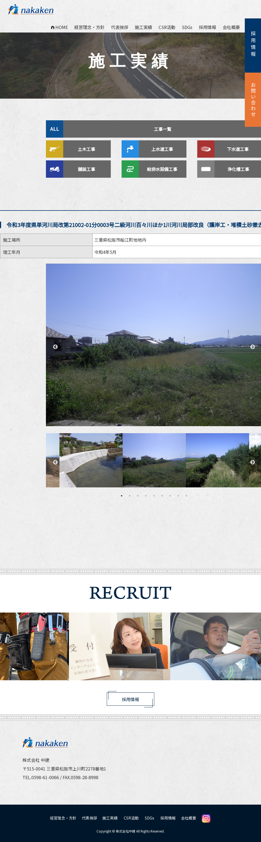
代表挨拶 (119, 27)
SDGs (187, 27)
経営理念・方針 (89, 27)
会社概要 (231, 27)
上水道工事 (162, 149)
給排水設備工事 (162, 169)
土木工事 (87, 149)
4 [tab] (146, 495)
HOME (59, 27)
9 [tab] (186, 495)
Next (252, 347)
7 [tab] (170, 495)
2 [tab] (129, 495)
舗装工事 (87, 169)
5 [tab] (154, 495)
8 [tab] (178, 495)
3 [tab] (137, 495)
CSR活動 (167, 27)
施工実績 (143, 27)
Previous (55, 347)
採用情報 (207, 27)
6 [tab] (162, 495)
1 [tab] (121, 495)
